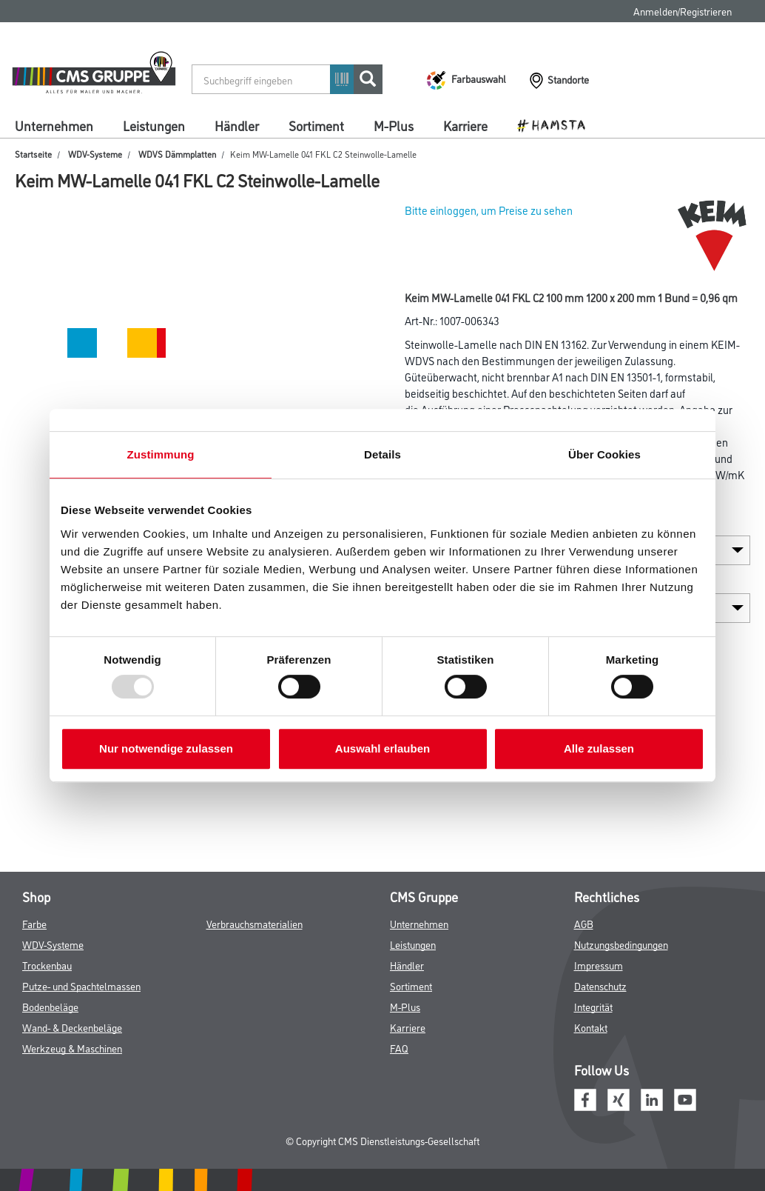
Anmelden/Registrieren (682, 11)
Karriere (465, 125)
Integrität (593, 1006)
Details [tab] (382, 454)
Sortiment (316, 125)
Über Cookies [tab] (604, 454)
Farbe (34, 923)
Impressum (598, 965)
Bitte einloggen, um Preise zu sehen (489, 210)
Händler (237, 125)
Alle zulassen (599, 748)
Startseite (33, 153)
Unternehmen (54, 125)
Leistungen (154, 125)
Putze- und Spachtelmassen (81, 985)
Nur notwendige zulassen (166, 748)
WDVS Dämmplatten (177, 153)
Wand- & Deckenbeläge (72, 1027)
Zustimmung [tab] (161, 454)
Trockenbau (47, 965)
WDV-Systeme (95, 153)
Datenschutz (600, 985)
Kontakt (590, 1027)
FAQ (399, 1048)
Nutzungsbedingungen (621, 944)
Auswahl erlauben (382, 748)
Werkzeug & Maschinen (72, 1048)
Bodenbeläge (50, 1006)
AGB (583, 923)
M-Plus (394, 125)
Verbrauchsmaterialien (254, 923)
